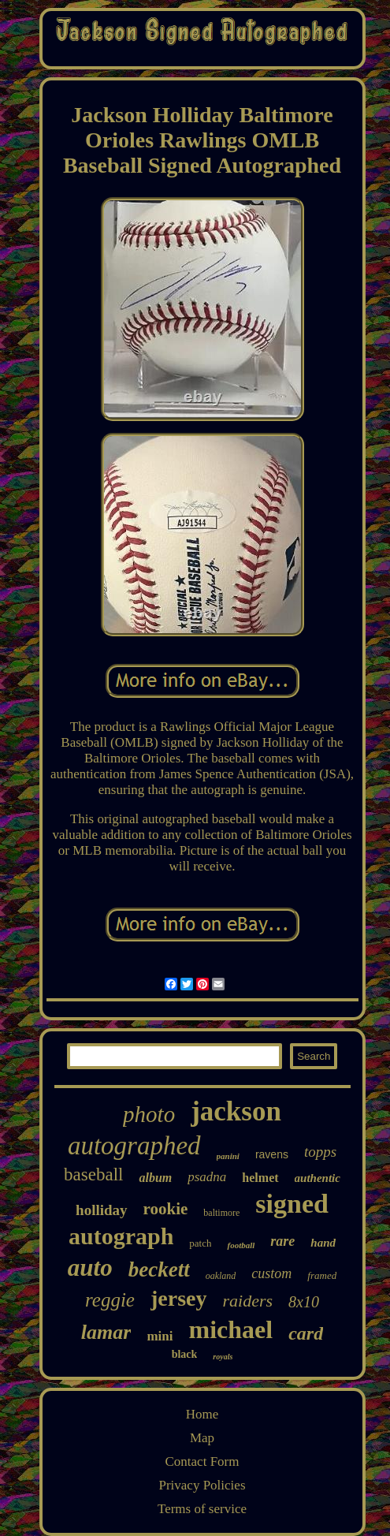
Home (202, 1414)
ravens (271, 1154)
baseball (93, 1174)
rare (282, 1241)
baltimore (221, 1212)
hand (323, 1242)
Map (202, 1437)
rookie (165, 1208)
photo (149, 1114)
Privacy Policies (201, 1485)
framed (321, 1275)
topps (320, 1151)
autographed (134, 1145)
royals (222, 1356)
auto (90, 1267)
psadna (207, 1176)
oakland (221, 1275)
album (155, 1177)
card (305, 1333)
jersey (178, 1298)
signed (292, 1203)
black (185, 1354)
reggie (110, 1299)
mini (160, 1336)
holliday (101, 1210)
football (240, 1245)
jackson (236, 1111)
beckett (159, 1269)
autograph (121, 1236)
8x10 (303, 1301)
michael (231, 1329)
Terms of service (202, 1508)
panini (228, 1156)
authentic (317, 1178)
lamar (106, 1332)
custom (271, 1273)
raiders (248, 1300)
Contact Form (202, 1461)
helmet (260, 1177)
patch (200, 1243)
